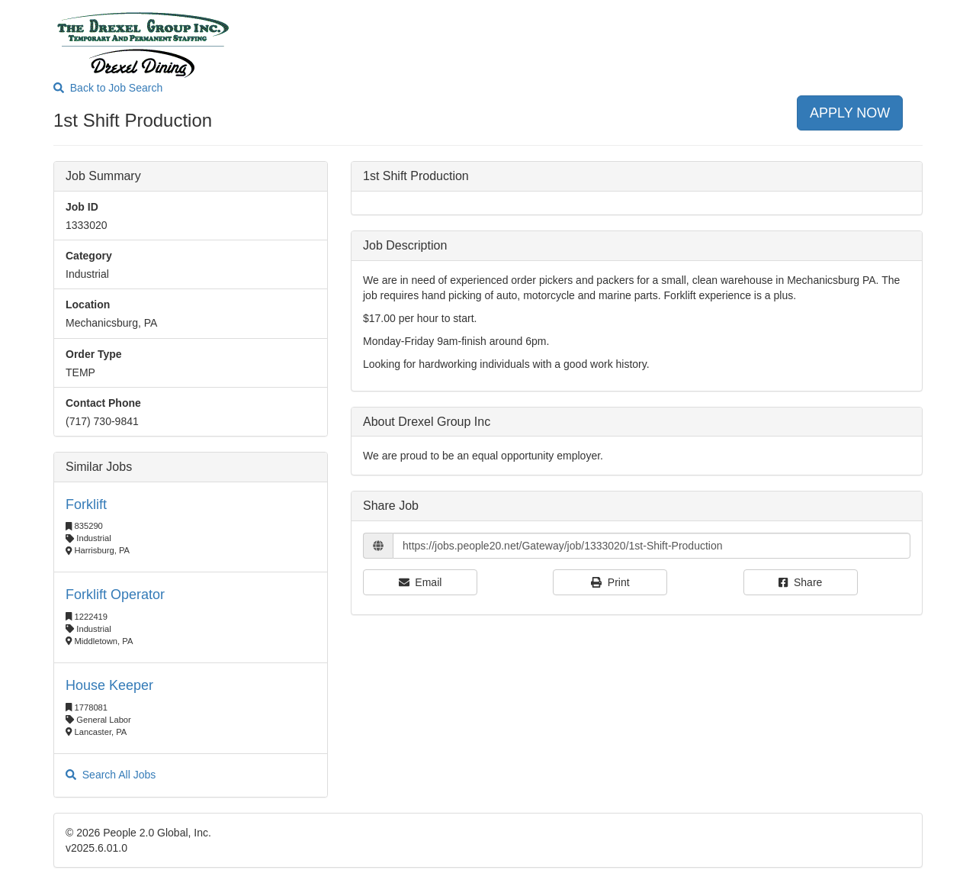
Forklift (86, 504)
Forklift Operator (115, 594)
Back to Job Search (107, 88)
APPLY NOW (850, 113)
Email (420, 582)
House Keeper (109, 685)
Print (610, 582)
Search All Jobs (111, 775)
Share (800, 582)
